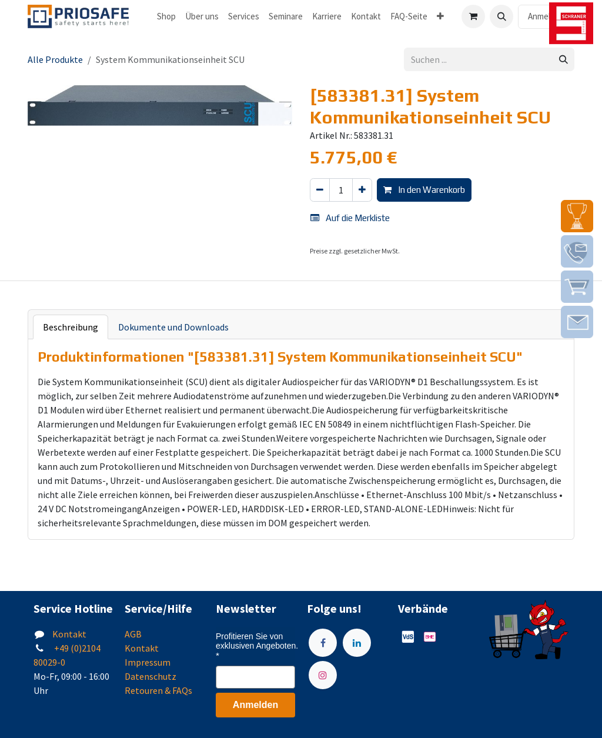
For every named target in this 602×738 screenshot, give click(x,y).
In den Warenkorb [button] (424, 190)
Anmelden (546, 16)
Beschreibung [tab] (70, 327)
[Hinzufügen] (362, 190)
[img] (577, 216)
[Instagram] (323, 675)
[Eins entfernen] (320, 190)
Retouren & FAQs (158, 690)
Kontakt (69, 634)
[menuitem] (166, 16)
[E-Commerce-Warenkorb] (473, 16)
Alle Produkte (55, 59)
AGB (133, 634)
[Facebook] (323, 643)
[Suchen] (563, 60)
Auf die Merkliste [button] (350, 218)
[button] (501, 16)
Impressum (147, 662)
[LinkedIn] (357, 643)
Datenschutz (150, 676)
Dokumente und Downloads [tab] (173, 327)
